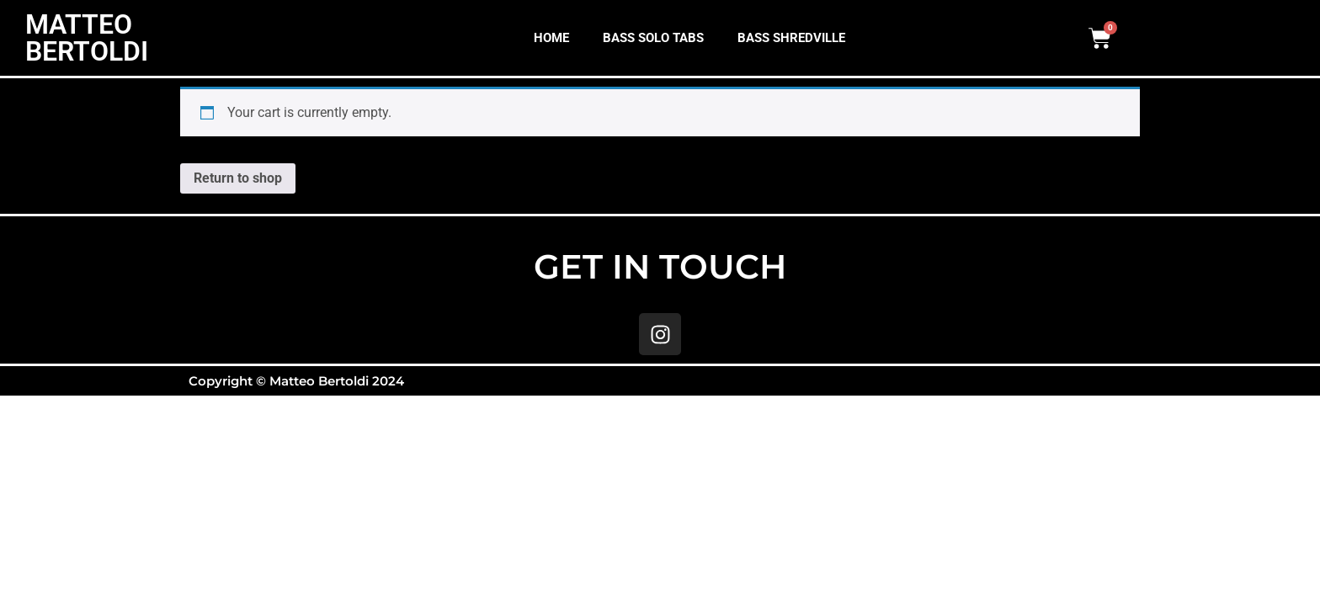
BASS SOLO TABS (653, 37)
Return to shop (238, 178)
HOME (551, 37)
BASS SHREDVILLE (791, 37)
